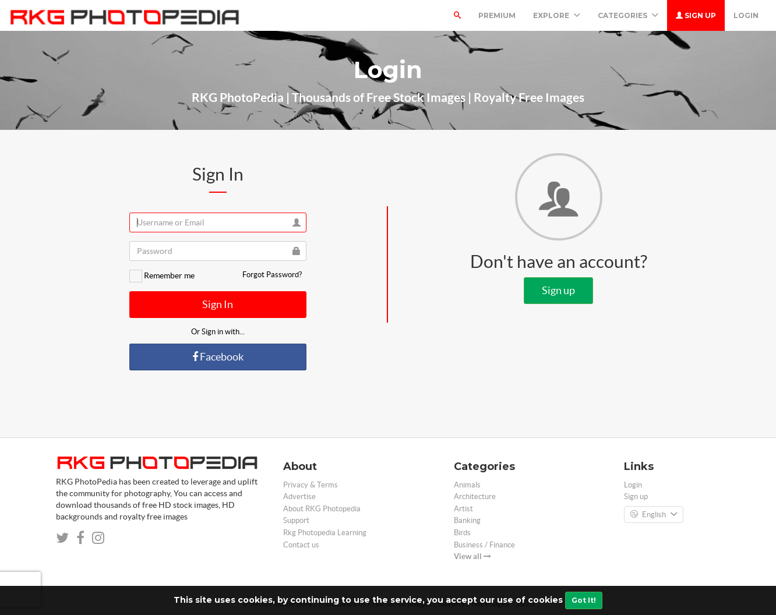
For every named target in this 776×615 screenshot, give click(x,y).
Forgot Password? (272, 274)
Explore (556, 15)
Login (746, 15)
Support (296, 520)
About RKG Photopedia (322, 508)
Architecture (475, 496)
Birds (462, 532)
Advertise (299, 496)
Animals (467, 484)
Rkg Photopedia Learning (324, 532)
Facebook (218, 357)
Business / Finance (484, 544)
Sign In (217, 304)
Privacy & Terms (310, 484)
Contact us (301, 544)
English (653, 514)
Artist (463, 508)
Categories (628, 15)
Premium (497, 15)
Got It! (584, 600)
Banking (467, 520)
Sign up (696, 15)
